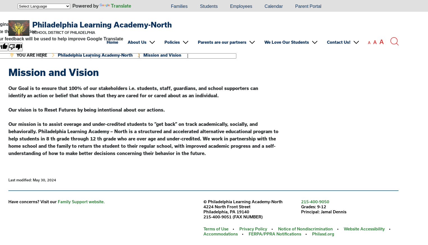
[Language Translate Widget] (44, 6)
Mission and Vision (162, 55)
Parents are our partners (222, 42)
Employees (241, 6)
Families (179, 6)
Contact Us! (339, 42)
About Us (137, 42)
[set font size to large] (381, 42)
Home (112, 42)
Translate (115, 5)
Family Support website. (81, 201)
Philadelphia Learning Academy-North (102, 24)
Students (209, 6)
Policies (172, 42)
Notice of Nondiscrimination (305, 228)
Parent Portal (308, 6)
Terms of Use (215, 228)
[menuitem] (145, 6)
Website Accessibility (364, 228)
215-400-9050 (315, 201)
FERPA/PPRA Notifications (275, 234)
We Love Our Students (286, 42)
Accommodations (220, 234)
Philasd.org (323, 234)
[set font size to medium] (374, 42)
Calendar (274, 6)
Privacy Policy (253, 228)
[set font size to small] (369, 42)
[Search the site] (394, 41)
